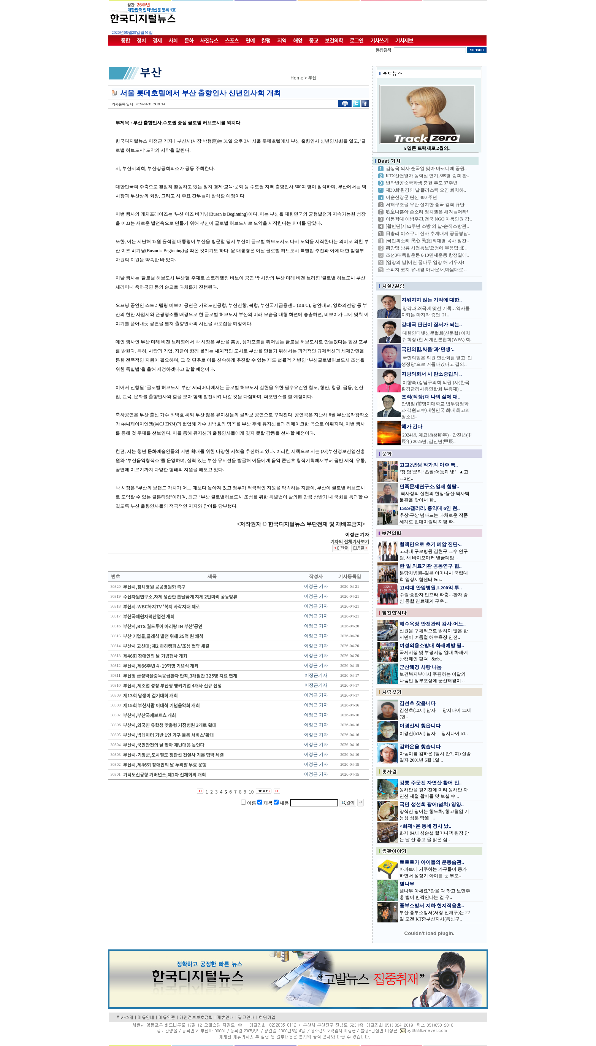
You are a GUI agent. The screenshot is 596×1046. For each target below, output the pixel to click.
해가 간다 (411, 426)
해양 (297, 40)
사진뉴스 (209, 40)
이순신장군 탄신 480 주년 (411, 197)
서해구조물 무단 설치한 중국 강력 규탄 (425, 204)
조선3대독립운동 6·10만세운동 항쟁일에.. (427, 255)
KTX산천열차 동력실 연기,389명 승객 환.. (427, 175)
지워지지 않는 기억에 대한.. (431, 300)
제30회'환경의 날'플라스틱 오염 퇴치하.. (426, 190)
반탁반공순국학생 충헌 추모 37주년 (422, 183)
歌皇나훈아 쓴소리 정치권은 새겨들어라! (427, 211)
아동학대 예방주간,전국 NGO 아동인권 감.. (429, 219)
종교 (313, 40)
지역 (282, 40)
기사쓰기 (379, 40)
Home (296, 77)
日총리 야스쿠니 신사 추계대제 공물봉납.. (428, 233)
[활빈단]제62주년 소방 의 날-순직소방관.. (427, 226)
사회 (173, 40)
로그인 (356, 40)
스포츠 (232, 40)
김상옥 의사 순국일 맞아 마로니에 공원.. (426, 168)
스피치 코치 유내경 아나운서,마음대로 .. (426, 269)
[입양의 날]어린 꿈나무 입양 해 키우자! (425, 262)
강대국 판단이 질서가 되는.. (431, 324)
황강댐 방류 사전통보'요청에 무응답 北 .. (427, 248)
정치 (141, 40)
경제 (157, 40)
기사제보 (404, 40)
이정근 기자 (316, 586)
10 (251, 791)
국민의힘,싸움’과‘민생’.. (428, 349)
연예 (250, 40)
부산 (312, 77)
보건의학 (334, 40)
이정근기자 (315, 675)
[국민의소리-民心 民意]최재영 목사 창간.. (427, 240)
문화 (188, 40)
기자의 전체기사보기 (349, 541)
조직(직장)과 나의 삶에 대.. (431, 397)
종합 (125, 40)
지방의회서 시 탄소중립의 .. (431, 374)
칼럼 (266, 40)
